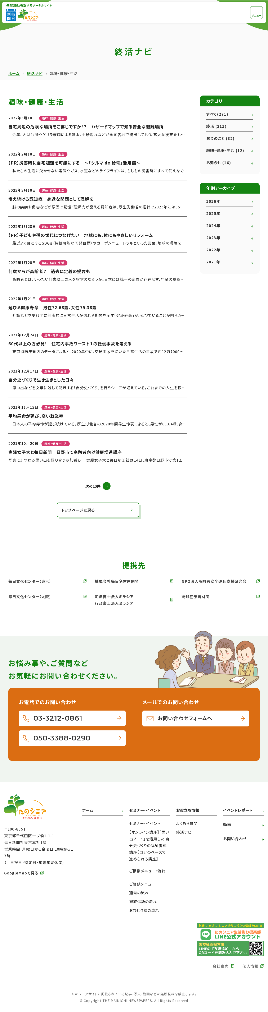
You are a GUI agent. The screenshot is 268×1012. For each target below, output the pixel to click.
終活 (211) (216, 126)
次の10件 (92, 486)
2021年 (213, 261)
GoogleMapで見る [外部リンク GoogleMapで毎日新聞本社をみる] (21, 872)
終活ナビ (34, 73)
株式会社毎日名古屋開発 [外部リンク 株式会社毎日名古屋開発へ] (117, 581)
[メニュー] (256, 12)
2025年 (213, 213)
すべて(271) (217, 114)
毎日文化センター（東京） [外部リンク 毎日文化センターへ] (29, 581)
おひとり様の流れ (144, 910)
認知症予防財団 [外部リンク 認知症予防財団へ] (196, 596)
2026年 (213, 201)
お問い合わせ (235, 838)
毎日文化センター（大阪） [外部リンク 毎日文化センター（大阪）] (29, 596)
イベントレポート (238, 810)
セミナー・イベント (145, 823)
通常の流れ (139, 892)
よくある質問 (187, 823)
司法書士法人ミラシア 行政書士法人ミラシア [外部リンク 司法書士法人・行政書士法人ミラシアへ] (114, 600)
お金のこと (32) (220, 138)
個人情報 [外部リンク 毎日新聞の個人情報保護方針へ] (250, 966)
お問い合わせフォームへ (185, 718)
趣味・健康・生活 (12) (225, 150)
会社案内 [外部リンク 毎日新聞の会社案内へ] (220, 966)
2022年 (213, 249)
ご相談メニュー (142, 884)
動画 (227, 824)
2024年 (213, 225)
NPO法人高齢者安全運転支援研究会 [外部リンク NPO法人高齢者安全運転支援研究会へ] (214, 581)
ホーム (14, 73)
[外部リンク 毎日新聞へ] (11, 15)
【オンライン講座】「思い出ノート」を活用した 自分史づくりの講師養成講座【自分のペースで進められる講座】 (149, 845)
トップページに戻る (78, 510)
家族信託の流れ (143, 901)
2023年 (213, 237)
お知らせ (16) (218, 162)
